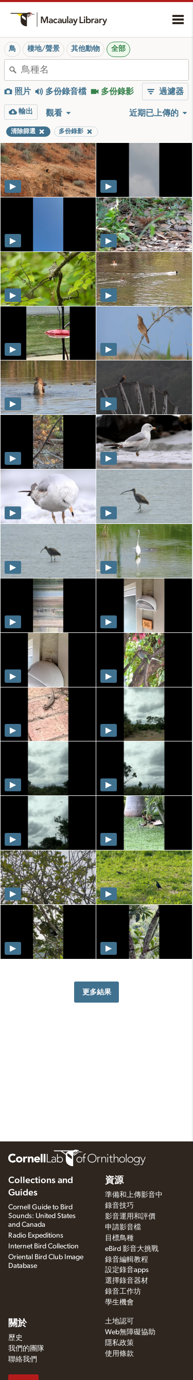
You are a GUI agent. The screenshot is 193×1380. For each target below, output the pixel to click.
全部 (118, 48)
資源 (114, 1180)
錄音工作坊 (123, 1291)
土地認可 (119, 1321)
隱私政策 (119, 1343)
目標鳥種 (119, 1238)
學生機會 (119, 1302)
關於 (17, 1323)
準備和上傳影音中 (134, 1195)
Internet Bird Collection (43, 1246)
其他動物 (85, 48)
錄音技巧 (119, 1205)
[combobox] (104, 70)
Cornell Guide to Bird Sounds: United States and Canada (42, 1216)
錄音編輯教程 (126, 1259)
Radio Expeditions (35, 1235)
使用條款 (119, 1353)
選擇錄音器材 (126, 1280)
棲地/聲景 (43, 48)
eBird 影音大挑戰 (132, 1248)
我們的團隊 (26, 1348)
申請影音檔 (123, 1227)
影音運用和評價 (130, 1216)
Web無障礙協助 (130, 1332)
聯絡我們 (22, 1359)
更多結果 (96, 992)
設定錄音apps (127, 1270)
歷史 (15, 1337)
